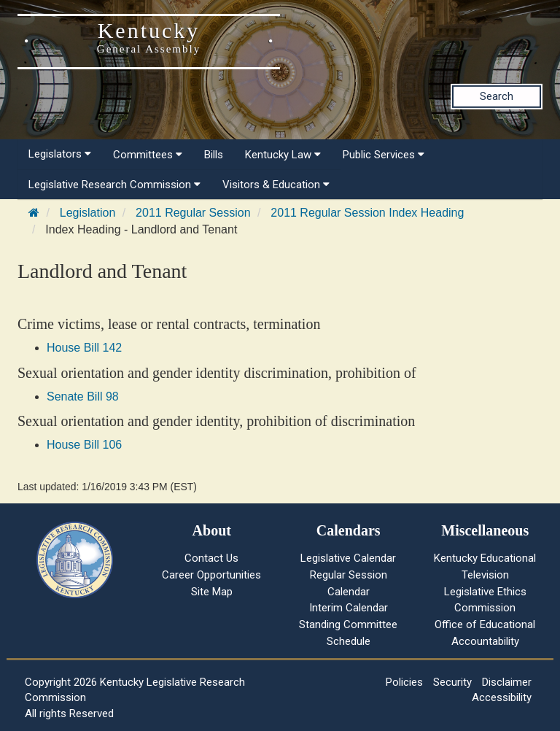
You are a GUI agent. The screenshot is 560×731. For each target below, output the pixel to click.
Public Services (383, 154)
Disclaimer (507, 682)
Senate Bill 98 (83, 396)
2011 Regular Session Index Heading (367, 212)
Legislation (88, 212)
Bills (213, 154)
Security (452, 682)
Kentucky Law (283, 154)
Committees (147, 154)
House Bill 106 (84, 444)
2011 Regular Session (193, 212)
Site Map (212, 591)
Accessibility (502, 697)
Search (496, 96)
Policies (404, 682)
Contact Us (211, 558)
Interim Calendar (348, 607)
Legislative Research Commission (114, 184)
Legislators (59, 153)
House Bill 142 (84, 347)
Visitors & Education (276, 184)
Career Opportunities (211, 574)
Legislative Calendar (348, 558)
